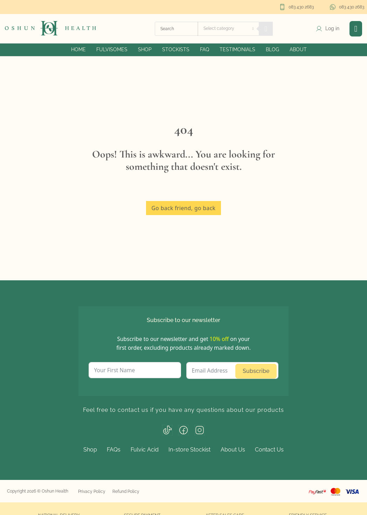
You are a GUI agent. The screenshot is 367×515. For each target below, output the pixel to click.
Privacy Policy (91, 491)
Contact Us (269, 449)
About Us (233, 449)
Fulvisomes (111, 49)
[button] (356, 28)
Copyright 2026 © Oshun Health (37, 491)
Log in (332, 28)
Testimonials (237, 49)
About (298, 49)
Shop (145, 49)
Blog (272, 49)
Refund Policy (125, 491)
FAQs (113, 449)
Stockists (175, 49)
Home (78, 49)
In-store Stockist (189, 449)
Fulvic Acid (145, 449)
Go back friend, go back (184, 208)
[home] (50, 28)
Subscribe (256, 371)
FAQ (204, 49)
